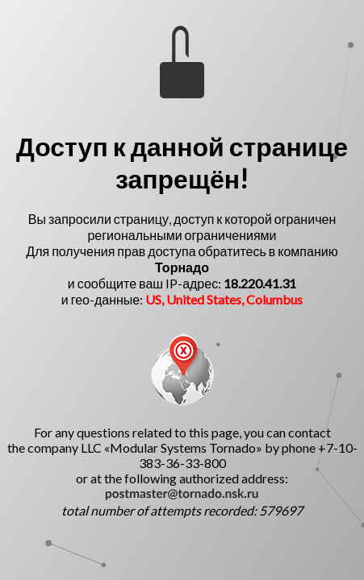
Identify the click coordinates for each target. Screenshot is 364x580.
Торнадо (182, 267)
